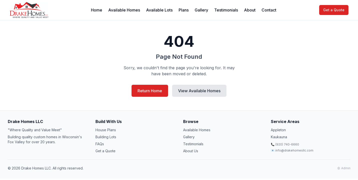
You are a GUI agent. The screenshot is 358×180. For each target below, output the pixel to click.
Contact (269, 10)
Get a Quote (333, 10)
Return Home (150, 90)
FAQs (99, 144)
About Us (190, 151)
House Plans (105, 130)
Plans (184, 10)
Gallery (201, 10)
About (250, 10)
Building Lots (105, 137)
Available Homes (124, 10)
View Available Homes (199, 90)
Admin (343, 168)
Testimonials (226, 10)
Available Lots (159, 10)
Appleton (278, 130)
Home (96, 10)
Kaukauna (279, 137)
